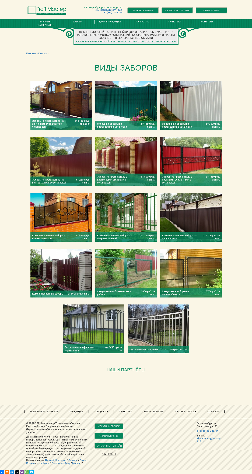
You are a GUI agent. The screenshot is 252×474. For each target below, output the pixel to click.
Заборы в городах (185, 411)
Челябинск (43, 463)
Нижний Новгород (55, 460)
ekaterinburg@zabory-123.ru (108, 9)
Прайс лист (174, 21)
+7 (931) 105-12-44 (113, 12)
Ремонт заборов (153, 411)
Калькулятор (211, 10)
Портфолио (142, 21)
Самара (73, 460)
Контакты (207, 21)
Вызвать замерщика (177, 10)
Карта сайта (109, 453)
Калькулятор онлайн (109, 445)
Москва (76, 463)
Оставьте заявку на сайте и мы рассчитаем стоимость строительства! (126, 41)
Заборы (77, 21)
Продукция (76, 411)
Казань (30, 463)
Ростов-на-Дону (60, 463)
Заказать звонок (143, 10)
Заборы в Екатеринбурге (45, 23)
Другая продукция (110, 21)
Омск (83, 460)
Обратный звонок (109, 426)
